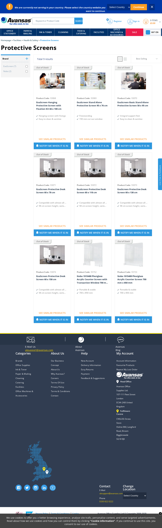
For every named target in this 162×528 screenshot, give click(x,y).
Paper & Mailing (27, 32)
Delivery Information (91, 365)
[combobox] (146, 60)
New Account (87, 360)
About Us (55, 369)
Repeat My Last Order (127, 369)
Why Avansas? (58, 373)
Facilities (99, 32)
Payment (85, 373)
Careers (55, 378)
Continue (138, 7)
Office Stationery (10, 32)
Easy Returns (87, 369)
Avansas (80, 348)
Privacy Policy (57, 386)
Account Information (126, 360)
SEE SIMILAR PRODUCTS (52, 139)
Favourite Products (125, 365)
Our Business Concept (57, 363)
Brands (19, 360)
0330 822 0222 (106, 501)
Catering (20, 382)
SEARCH (79, 21)
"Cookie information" (102, 520)
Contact (54, 395)
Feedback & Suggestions (93, 378)
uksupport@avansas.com (111, 493)
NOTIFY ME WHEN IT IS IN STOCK (53, 146)
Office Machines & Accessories (116, 32)
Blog (120, 348)
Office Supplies (23, 365)
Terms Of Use (57, 382)
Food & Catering (81, 32)
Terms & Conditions (60, 391)
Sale (134, 32)
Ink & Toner (45, 32)
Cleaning (63, 32)
